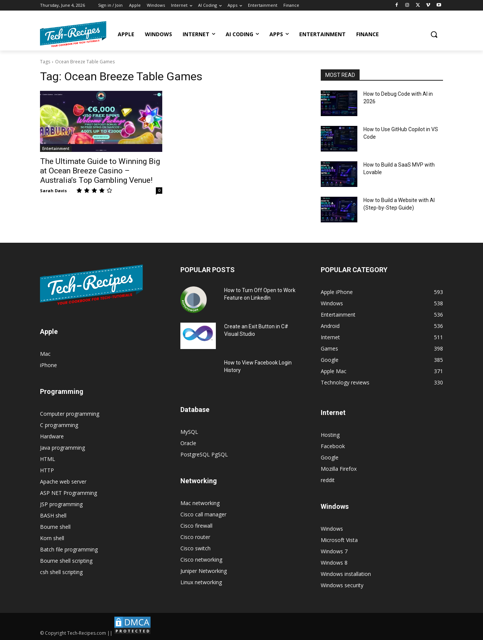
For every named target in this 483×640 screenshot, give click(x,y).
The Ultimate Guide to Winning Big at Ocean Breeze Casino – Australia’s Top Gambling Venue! (100, 171)
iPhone (48, 365)
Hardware (52, 436)
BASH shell (53, 515)
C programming (59, 425)
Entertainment (55, 148)
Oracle (188, 443)
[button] (434, 34)
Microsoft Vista (339, 540)
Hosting (330, 434)
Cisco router (195, 536)
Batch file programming (69, 549)
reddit (328, 480)
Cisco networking (201, 559)
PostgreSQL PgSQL (204, 454)
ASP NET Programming (68, 492)
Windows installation (346, 573)
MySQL (189, 431)
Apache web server (63, 481)
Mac (45, 353)
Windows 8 (334, 562)
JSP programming (61, 504)
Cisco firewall (196, 525)
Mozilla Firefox (339, 468)
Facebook (333, 446)
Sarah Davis (53, 190)
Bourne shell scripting (66, 560)
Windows (332, 528)
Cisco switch (195, 548)
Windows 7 (334, 551)
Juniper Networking (203, 570)
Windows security (342, 585)
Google (329, 457)
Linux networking (201, 582)
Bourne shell (55, 526)
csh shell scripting (61, 572)
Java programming (62, 447)
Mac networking (200, 503)
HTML (47, 458)
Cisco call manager (203, 514)
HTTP (47, 470)
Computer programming (69, 413)
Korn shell (52, 538)
